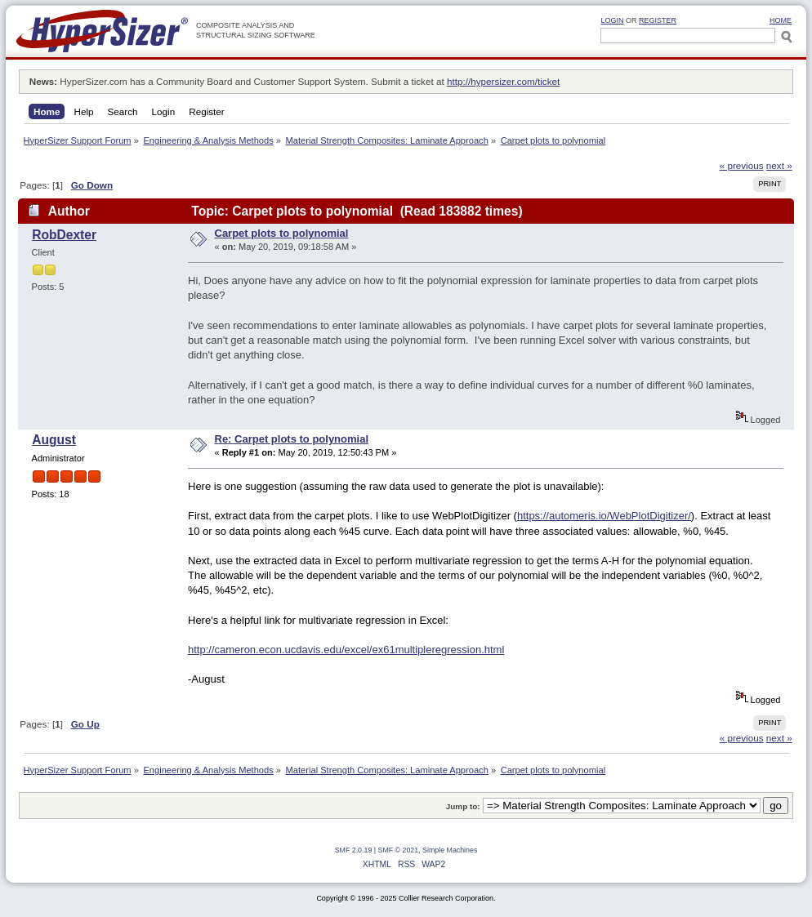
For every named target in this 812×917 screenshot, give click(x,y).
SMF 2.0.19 (354, 850)
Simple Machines (449, 850)
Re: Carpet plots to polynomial (292, 439)
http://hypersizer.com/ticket (503, 81)
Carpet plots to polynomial (282, 233)
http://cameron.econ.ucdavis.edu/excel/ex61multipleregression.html (346, 649)
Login (611, 20)
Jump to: (463, 806)
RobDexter (64, 235)
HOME (781, 20)
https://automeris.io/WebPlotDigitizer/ (604, 516)
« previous (742, 165)
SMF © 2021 (398, 850)
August (54, 440)
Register (657, 20)
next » (779, 165)
